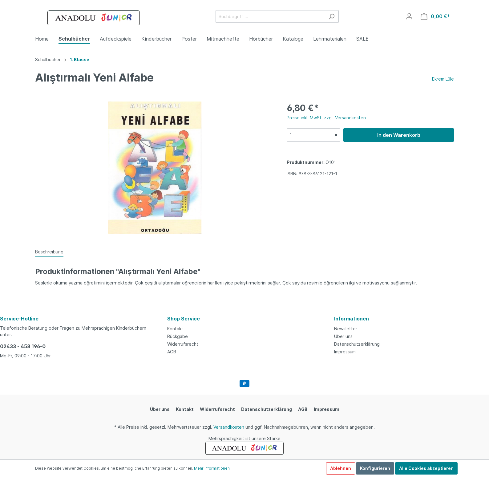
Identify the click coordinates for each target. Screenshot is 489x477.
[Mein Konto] (409, 16)
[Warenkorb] (435, 16)
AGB (171, 351)
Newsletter (345, 328)
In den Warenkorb (398, 135)
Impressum (345, 351)
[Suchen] (331, 16)
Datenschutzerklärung (357, 344)
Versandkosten (228, 427)
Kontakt (175, 328)
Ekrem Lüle (443, 78)
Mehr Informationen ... (213, 468)
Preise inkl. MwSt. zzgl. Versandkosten (326, 117)
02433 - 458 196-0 (23, 346)
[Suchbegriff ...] (270, 16)
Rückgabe (177, 336)
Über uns (343, 336)
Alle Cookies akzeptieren (426, 468)
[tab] (49, 251)
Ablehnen (340, 468)
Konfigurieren (375, 468)
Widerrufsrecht (182, 344)
